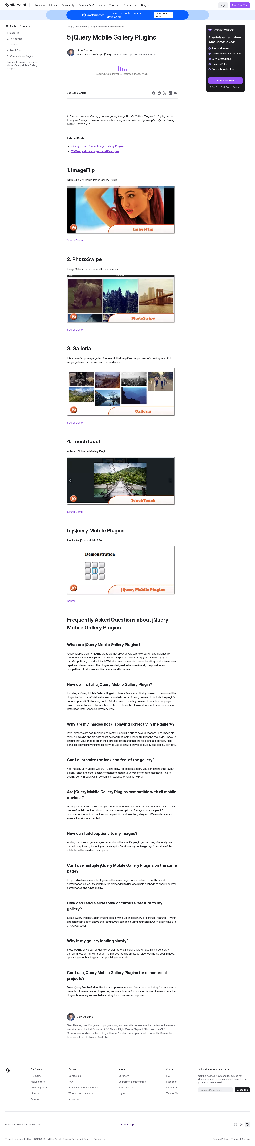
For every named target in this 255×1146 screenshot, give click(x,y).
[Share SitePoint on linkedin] (170, 93)
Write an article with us (81, 1093)
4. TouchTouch (15, 50)
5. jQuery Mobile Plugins (20, 56)
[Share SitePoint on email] (176, 93)
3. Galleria (12, 44)
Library (53, 5)
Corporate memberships (132, 1081)
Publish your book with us (83, 1087)
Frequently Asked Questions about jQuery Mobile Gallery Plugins (22, 65)
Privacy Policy (70, 1139)
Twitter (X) (172, 1093)
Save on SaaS (86, 5)
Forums (35, 1099)
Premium (40, 5)
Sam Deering (85, 50)
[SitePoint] (15, 5)
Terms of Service (93, 1139)
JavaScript (81, 26)
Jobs (102, 5)
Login (223, 5)
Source (71, 240)
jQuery (107, 54)
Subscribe (242, 1089)
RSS (168, 1075)
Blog (69, 26)
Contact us (74, 1075)
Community (67, 5)
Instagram (171, 1087)
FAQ (70, 1081)
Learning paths (39, 1087)
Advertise (73, 1099)
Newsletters (38, 1081)
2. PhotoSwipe (15, 38)
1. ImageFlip (13, 32)
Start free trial (161, 15)
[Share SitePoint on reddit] (159, 93)
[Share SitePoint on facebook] (153, 93)
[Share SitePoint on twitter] (165, 93)
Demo (79, 240)
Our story (123, 1075)
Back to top (127, 1124)
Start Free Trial (239, 5)
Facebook (171, 1081)
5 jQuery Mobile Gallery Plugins (107, 26)
